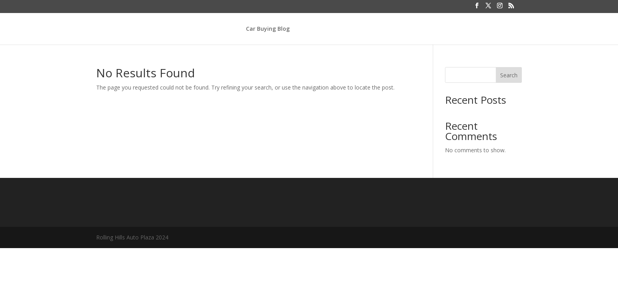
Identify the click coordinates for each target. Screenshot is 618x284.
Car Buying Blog (268, 29)
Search (508, 75)
